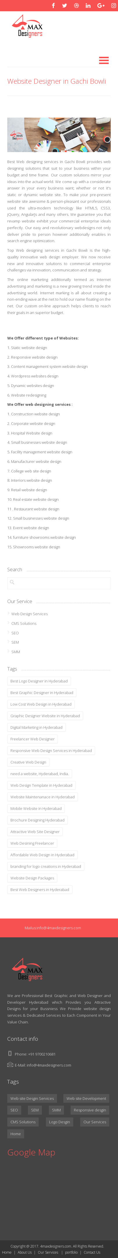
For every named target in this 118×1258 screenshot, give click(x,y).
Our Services (94, 1121)
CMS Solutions (23, 623)
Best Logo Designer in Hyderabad (39, 681)
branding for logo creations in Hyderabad (45, 866)
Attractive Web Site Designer (35, 831)
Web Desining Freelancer (32, 843)
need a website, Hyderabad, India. (39, 773)
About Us (25, 1252)
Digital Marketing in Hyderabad (36, 727)
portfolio (71, 1252)
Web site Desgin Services (32, 1098)
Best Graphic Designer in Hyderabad (41, 692)
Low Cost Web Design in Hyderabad (40, 704)
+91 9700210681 (42, 1054)
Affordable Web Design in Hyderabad (42, 854)
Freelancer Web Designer (32, 739)
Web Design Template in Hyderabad (41, 785)
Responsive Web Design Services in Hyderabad (51, 750)
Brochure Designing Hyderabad (37, 820)
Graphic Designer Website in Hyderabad (45, 715)
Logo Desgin (59, 1121)
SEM (15, 642)
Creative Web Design (28, 762)
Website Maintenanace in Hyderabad (42, 796)
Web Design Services (29, 613)
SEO (15, 633)
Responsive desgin (90, 1110)
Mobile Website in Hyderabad (36, 808)
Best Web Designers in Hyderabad (39, 889)
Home (15, 1133)
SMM (15, 651)
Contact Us (92, 1252)
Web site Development (86, 1098)
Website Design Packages (32, 878)
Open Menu (104, 60)
